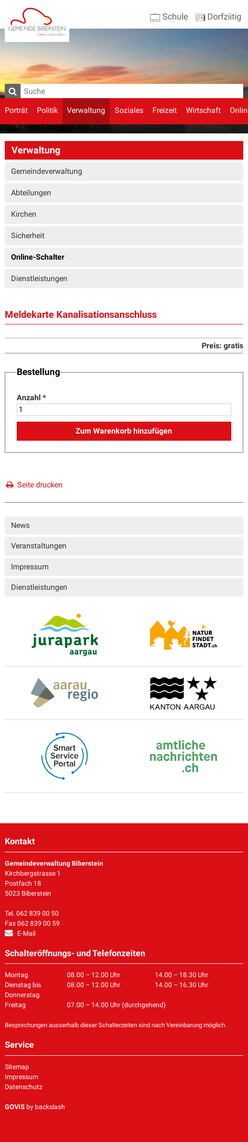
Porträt (16, 110)
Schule (169, 16)
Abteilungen (31, 192)
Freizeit (164, 110)
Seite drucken (33, 484)
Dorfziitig (218, 16)
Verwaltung (86, 110)
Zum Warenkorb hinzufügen (123, 430)
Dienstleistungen (39, 278)
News (20, 525)
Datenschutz (24, 1087)
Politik (47, 110)
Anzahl (31, 397)
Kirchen (23, 214)
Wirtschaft (203, 110)
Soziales (129, 110)
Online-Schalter (38, 257)
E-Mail (26, 933)
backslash (50, 1107)
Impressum (30, 566)
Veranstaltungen (38, 545)
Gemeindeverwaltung (46, 171)
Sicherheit (27, 235)
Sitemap (17, 1067)
